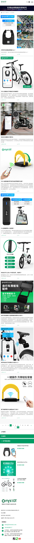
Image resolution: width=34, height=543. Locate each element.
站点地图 (3, 512)
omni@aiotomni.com (10, 524)
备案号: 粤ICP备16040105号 (7, 518)
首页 (4, 12)
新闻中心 (7, 12)
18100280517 (8, 527)
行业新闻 (12, 12)
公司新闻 (3, 431)
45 (28, 425)
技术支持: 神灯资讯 (5, 515)
